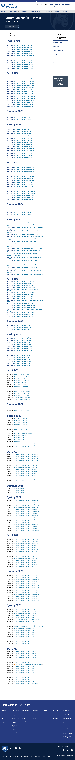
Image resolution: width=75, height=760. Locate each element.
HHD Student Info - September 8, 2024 (24, 195)
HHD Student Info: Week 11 (20, 428)
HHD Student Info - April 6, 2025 (22, 137)
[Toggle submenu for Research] (52, 11)
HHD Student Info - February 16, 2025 (24, 150)
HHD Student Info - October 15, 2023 (23, 298)
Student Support (56, 46)
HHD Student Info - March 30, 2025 (23, 139)
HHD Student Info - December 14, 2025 (24, 78)
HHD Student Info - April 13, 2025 (23, 135)
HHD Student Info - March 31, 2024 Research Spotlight (28, 236)
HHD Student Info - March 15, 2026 (23, 49)
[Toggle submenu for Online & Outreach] (43, 11)
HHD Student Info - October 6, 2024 (23, 188)
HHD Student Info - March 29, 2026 (23, 45)
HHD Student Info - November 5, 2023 (24, 292)
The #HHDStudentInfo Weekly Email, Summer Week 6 (26, 591)
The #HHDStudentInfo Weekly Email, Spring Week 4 (26, 522)
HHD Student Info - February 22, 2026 (24, 55)
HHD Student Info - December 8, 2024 (24, 169)
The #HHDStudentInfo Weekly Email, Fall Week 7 (25, 469)
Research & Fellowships (14, 726)
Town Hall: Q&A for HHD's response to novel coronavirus (27, 619)
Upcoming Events (57, 62)
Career (54, 58)
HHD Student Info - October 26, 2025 (23, 89)
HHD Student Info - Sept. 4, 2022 (21, 395)
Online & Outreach (36, 11)
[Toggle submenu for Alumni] (60, 11)
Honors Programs (15, 713)
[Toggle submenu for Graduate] (28, 11)
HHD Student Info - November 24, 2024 (24, 173)
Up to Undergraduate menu (60, 38)
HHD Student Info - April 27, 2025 (23, 131)
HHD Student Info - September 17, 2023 (24, 307)
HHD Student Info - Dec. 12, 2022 (21, 373)
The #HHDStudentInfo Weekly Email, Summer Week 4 (26, 594)
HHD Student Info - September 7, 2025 (24, 102)
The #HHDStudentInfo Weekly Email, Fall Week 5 (25, 473)
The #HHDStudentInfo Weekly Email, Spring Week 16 (26, 500)
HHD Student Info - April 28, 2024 (23, 222)
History (3, 713)
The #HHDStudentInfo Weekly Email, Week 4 (24, 636)
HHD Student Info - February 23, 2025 (24, 148)
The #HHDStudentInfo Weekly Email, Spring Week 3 (26, 443)
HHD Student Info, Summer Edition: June (23, 411)
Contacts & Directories (17, 756)
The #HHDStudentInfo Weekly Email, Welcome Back (26, 683)
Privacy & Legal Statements (35, 756)
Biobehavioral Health (67, 710)
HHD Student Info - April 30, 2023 (23, 337)
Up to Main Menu (59, 34)
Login (49, 756)
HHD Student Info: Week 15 (20, 420)
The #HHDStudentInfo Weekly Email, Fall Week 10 (26, 464)
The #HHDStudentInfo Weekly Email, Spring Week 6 (26, 519)
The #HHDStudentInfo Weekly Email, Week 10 (25, 623)
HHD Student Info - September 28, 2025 (24, 97)
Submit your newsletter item (59, 67)
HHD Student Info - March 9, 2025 (23, 144)
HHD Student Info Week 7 (20, 437)
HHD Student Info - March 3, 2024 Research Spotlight (28, 248)
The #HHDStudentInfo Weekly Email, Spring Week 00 (26, 530)
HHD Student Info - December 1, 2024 (24, 171)
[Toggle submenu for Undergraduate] (19, 11)
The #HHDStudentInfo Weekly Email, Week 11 (25, 621)
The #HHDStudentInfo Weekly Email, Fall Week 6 (25, 471)
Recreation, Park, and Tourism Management (67, 737)
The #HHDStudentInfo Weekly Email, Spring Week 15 (26, 502)
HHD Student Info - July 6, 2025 (22, 118)
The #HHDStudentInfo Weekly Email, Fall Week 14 (26, 456)
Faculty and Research (26, 713)
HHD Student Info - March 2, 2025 (23, 146)
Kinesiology (65, 730)
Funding (24, 721)
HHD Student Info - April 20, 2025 (23, 133)
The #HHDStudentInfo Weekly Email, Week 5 (24, 634)
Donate (3, 722)
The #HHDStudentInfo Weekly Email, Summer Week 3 (26, 596)
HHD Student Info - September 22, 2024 (24, 192)
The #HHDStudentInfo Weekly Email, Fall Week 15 (26, 454)
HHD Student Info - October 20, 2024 (23, 184)
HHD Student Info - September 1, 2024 (24, 197)
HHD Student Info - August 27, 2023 (23, 314)
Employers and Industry (5, 719)
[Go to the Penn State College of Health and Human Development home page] (9, 6)
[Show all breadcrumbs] (12, 26)
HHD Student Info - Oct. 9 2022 (21, 386)
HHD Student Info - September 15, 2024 (24, 193)
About (3, 11)
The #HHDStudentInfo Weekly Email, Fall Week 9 (25, 466)
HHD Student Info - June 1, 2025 (22, 119)
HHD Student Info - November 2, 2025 (24, 87)
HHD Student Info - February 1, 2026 (23, 61)
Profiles (3, 715)
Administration (56, 710)
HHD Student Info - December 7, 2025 (24, 80)
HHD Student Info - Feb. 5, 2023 (22, 357)
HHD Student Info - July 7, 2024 (22, 211)
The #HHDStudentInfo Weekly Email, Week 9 (24, 666)
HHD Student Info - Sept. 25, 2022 (22, 390)
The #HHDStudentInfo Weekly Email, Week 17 (25, 651)
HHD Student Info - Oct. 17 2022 (21, 384)
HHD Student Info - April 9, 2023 (22, 342)
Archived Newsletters (58, 71)
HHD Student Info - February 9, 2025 (23, 152)
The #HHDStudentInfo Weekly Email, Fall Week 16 (26, 538)
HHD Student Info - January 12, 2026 (23, 66)
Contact (65, 11)
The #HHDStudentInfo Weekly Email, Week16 (24, 610)
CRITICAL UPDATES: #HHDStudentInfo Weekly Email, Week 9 (28, 627)
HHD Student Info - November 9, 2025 (24, 85)
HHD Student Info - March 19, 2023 (23, 348)
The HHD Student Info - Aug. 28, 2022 (23, 397)
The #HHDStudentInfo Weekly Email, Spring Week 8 (26, 515)
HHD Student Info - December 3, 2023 (24, 283)
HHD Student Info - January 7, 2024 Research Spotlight (28, 274)
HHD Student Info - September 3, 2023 (24, 312)
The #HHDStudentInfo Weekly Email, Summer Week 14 (27, 576)
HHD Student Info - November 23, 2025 (24, 82)
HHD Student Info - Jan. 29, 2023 (22, 359)
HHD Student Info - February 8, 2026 (23, 59)
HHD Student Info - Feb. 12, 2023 (22, 356)
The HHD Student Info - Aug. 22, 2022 (23, 399)
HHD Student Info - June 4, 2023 (22, 327)
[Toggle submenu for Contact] (69, 11)
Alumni (57, 11)
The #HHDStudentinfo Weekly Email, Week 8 (24, 628)
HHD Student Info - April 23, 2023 (23, 339)
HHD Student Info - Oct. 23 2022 (21, 382)
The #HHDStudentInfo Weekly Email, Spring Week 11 (26, 509)
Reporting (26, 756)
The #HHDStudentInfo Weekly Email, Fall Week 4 (25, 475)
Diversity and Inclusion (58, 50)
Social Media (55, 718)
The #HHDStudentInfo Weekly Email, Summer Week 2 (26, 598)
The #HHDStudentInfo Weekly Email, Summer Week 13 (27, 577)
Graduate (24, 11)
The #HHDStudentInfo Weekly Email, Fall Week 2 (25, 564)
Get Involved (35, 710)
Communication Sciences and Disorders (66, 714)
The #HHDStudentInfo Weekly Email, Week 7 (24, 630)
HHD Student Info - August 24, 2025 (23, 106)
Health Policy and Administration (67, 719)
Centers (44, 715)
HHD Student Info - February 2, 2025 (23, 154)
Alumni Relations (56, 713)
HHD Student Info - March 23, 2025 (23, 140)
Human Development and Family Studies (67, 727)
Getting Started (15, 710)
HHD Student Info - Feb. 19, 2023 (22, 354)
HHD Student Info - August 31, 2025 (23, 104)
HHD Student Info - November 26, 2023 (24, 285)
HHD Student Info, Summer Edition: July (23, 409)
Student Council (25, 715)
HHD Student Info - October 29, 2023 (23, 294)
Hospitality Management (66, 723)
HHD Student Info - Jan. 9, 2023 (22, 365)
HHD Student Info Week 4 (20, 441)
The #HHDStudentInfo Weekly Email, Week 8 (24, 668)
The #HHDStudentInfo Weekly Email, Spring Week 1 (26, 447)
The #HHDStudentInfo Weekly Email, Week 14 (25, 613)
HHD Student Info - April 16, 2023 (23, 340)
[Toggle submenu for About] (6, 11)
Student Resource (57, 721)
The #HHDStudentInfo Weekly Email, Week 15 (25, 611)
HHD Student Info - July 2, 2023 (22, 326)
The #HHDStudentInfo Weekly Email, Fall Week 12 (26, 460)
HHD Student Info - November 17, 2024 (24, 175)
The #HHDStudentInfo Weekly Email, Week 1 (24, 642)
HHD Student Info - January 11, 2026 (23, 68)
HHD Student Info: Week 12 (20, 426)
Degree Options (25, 710)
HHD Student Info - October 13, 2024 (23, 186)
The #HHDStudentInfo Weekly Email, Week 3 (24, 638)
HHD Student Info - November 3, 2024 (24, 180)
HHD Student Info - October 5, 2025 (23, 95)
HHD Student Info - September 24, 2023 (24, 305)
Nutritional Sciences (67, 733)
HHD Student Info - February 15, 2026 (24, 57)
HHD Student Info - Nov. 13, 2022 (22, 376)
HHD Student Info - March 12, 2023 (23, 350)
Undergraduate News (58, 42)
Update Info (35, 713)
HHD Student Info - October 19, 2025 (23, 91)
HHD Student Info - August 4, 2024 (23, 209)
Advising (14, 715)
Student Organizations (15, 722)
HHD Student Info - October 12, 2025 (23, 93)
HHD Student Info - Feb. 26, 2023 (22, 352)
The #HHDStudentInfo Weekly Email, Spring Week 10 (26, 511)
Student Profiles (15, 718)
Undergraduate (13, 11)
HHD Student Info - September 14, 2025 (24, 100)
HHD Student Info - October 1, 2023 (23, 303)
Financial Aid (14, 729)
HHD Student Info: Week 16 (20, 418)
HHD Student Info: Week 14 (20, 422)
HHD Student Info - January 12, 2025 (23, 157)
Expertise (45, 710)
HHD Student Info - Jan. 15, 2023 (22, 363)
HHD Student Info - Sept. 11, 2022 (22, 393)
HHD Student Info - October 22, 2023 (23, 296)
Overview (4, 710)
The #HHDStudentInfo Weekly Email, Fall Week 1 (25, 566)
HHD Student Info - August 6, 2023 (23, 324)
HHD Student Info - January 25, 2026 (23, 62)
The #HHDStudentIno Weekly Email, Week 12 (24, 661)
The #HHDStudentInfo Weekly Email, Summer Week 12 (27, 579)
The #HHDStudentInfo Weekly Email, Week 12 (25, 617)
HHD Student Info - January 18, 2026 (23, 64)
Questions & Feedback (6, 756)
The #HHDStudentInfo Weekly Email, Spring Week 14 (26, 504)
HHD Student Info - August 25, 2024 (23, 199)
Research (48, 11)
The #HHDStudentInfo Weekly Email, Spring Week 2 (26, 445)
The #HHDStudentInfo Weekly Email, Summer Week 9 (26, 585)
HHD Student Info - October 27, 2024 (23, 182)
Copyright (44, 756)
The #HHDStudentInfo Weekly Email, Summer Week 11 (27, 581)
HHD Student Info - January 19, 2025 (23, 155)
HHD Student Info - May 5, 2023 (22, 214)
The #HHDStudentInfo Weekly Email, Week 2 (24, 640)
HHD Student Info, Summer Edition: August (24, 407)
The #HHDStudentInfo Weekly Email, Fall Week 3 (25, 477)
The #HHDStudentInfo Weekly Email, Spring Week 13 (26, 506)
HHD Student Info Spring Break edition (23, 433)
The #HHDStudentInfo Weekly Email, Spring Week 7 (26, 517)
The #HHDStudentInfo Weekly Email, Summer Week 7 (26, 589)
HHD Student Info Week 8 (20, 435)
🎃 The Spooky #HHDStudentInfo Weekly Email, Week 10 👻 (28, 664)
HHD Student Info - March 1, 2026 (23, 53)
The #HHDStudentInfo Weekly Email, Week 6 (24, 632)
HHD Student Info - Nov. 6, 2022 (21, 378)
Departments (66, 708)
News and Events (36, 715)
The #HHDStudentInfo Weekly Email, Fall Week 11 (26, 462)
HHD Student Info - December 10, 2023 (24, 281)
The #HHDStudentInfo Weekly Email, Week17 (24, 608)
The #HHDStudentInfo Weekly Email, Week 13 (25, 615)
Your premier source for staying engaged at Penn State (27, 431)
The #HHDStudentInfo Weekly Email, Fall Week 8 (25, 467)
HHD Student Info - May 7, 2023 (22, 329)
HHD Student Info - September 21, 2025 (24, 98)
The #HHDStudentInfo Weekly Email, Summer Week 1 (26, 600)
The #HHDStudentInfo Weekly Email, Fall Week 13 (26, 458)
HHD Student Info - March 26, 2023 (23, 346)
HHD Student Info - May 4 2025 (22, 129)
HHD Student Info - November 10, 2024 (24, 176)
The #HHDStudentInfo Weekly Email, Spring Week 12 (26, 507)
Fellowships (55, 54)
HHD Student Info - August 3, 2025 (23, 116)
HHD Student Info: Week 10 (20, 430)
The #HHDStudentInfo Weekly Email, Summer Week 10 (27, 583)
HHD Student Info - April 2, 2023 (22, 344)
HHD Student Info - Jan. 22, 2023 (22, 361)
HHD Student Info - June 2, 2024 (22, 213)
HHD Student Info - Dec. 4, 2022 (21, 375)
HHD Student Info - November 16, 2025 (24, 83)
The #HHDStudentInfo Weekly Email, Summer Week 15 (27, 574)
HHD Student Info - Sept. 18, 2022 (22, 392)
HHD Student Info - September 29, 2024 (24, 190)
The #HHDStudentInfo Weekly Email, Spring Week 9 (26, 513)
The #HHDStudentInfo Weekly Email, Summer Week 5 (26, 592)
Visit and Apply (15, 732)
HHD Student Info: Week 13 (20, 424)
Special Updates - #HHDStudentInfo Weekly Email (26, 625)
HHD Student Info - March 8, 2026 (23, 51)
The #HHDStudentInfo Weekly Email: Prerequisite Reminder (28, 643)
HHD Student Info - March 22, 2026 (23, 47)
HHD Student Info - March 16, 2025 (23, 142)
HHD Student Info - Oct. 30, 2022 (21, 380)
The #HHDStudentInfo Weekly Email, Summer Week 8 (26, 587)
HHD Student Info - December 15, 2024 (24, 167)
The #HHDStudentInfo (19, 481)
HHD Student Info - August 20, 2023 (23, 316)
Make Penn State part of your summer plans (26, 234)
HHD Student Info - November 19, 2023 (24, 287)
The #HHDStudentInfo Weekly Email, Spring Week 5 (26, 521)
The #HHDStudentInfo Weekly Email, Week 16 (25, 653)
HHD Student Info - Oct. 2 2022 (21, 388)
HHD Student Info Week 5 (20, 439)
